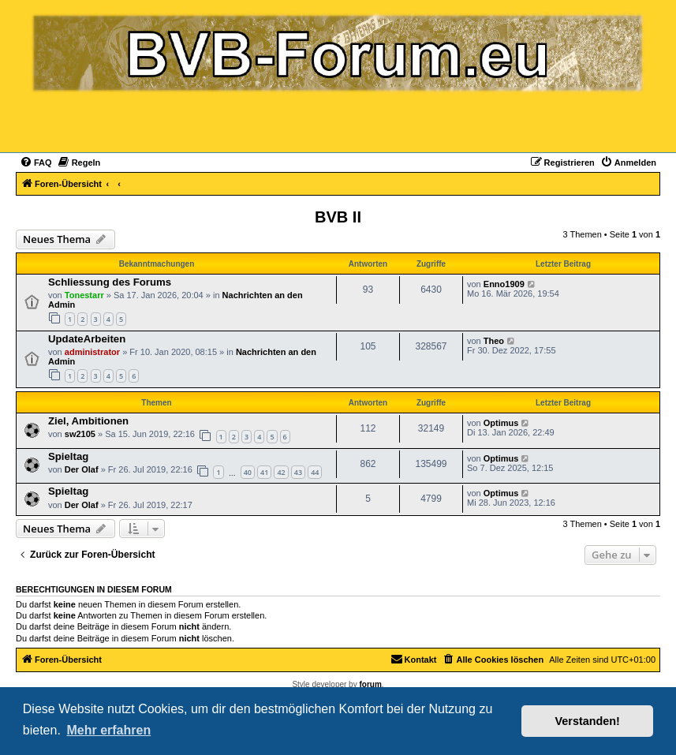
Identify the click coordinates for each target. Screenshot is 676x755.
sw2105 (80, 434)
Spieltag (68, 456)
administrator (92, 352)
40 (248, 472)
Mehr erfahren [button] (108, 730)
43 (298, 472)
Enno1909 (504, 284)
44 (315, 472)
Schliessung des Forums (109, 282)
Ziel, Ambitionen (88, 421)
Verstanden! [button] (587, 721)
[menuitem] (36, 162)
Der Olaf (82, 469)
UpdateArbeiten (86, 339)
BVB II (338, 217)
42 (281, 472)
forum (370, 684)
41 (264, 472)
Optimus (501, 423)
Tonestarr (84, 295)
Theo (494, 341)
